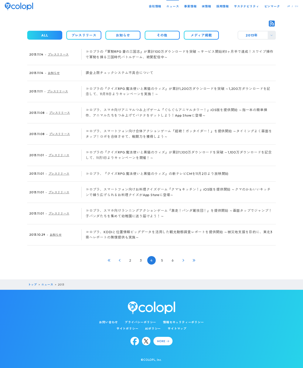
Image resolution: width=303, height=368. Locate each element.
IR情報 (206, 6)
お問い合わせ (108, 322)
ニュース (172, 6)
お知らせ (54, 73)
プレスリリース (58, 54)
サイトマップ (177, 328)
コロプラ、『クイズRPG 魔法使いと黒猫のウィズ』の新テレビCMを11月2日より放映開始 (157, 173)
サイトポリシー (127, 328)
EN (296, 6)
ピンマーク (272, 6)
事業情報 (190, 6)
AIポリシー (153, 328)
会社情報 (155, 6)
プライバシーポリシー (140, 322)
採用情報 (222, 6)
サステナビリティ (246, 6)
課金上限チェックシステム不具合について (119, 73)
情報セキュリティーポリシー (183, 322)
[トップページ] (19, 6)
